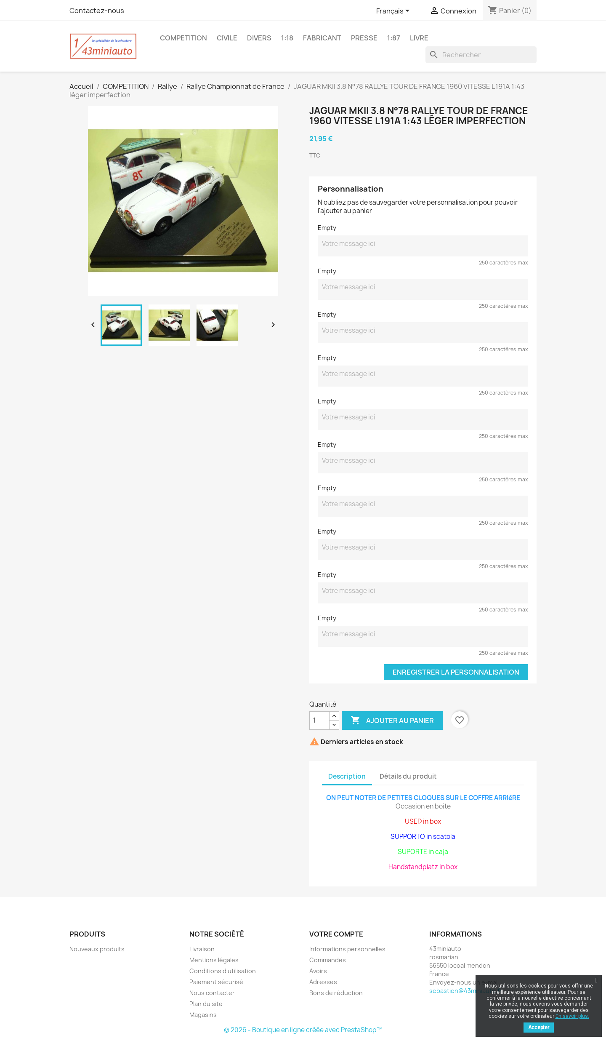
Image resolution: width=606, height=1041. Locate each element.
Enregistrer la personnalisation (456, 672)
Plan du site (206, 1004)
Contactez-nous (96, 10)
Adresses (323, 982)
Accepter (538, 1027)
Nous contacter (212, 993)
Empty (327, 228)
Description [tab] (347, 776)
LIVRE (419, 38)
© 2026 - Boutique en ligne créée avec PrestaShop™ (303, 1029)
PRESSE (364, 38)
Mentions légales (214, 960)
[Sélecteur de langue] (394, 11)
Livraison (202, 949)
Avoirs (318, 971)
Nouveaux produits (97, 949)
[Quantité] (319, 720)
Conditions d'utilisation (222, 971)
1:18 (287, 38)
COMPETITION (183, 38)
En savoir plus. (572, 1016)
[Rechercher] (481, 54)
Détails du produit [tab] (408, 776)
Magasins (203, 1015)
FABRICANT (322, 38)
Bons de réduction (336, 993)
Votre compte (336, 934)
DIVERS (259, 38)
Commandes (327, 960)
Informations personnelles (347, 949)
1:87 (393, 38)
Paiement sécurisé (216, 982)
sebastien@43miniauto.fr (465, 991)
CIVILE (227, 38)
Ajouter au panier (392, 720)
